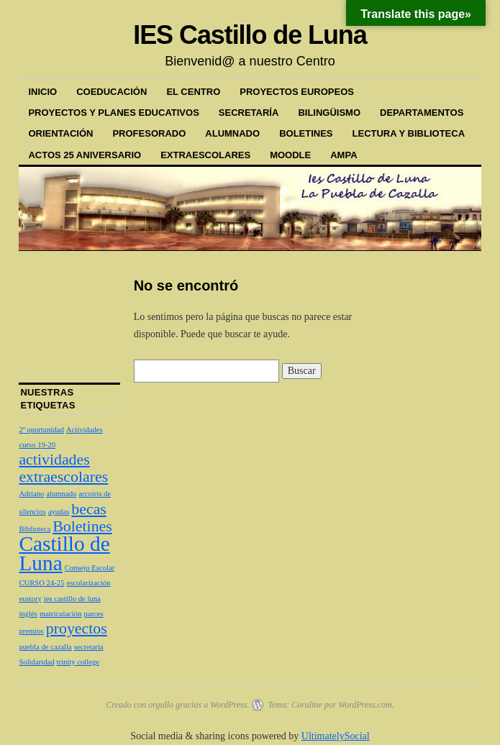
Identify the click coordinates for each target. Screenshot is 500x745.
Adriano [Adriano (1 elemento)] (31, 494)
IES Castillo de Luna (249, 35)
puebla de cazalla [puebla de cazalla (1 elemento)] (45, 647)
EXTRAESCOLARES (205, 155)
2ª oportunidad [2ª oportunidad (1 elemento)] (41, 430)
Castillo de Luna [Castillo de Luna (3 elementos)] (64, 553)
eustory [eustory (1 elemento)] (30, 599)
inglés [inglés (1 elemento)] (28, 614)
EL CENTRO (193, 91)
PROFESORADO (149, 133)
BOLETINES (305, 133)
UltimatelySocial (335, 736)
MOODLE (290, 155)
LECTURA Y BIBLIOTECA (409, 133)
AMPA (343, 155)
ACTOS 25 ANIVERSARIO (84, 155)
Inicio (42, 91)
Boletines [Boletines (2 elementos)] (82, 526)
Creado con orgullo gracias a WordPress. (177, 705)
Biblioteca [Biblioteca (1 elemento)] (34, 529)
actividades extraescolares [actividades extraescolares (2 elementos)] (63, 468)
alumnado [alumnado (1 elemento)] (61, 494)
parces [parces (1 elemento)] (93, 614)
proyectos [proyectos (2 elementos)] (76, 628)
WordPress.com (364, 705)
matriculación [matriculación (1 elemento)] (61, 614)
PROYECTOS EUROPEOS (297, 91)
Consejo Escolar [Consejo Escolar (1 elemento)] (90, 568)
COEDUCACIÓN (111, 91)
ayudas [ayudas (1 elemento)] (59, 512)
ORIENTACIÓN (60, 133)
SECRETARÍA (249, 112)
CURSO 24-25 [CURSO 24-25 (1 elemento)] (41, 583)
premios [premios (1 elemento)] (31, 631)
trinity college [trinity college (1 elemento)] (78, 662)
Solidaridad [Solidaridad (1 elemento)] (36, 662)
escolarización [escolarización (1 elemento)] (88, 583)
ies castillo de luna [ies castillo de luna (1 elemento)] (72, 599)
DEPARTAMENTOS (421, 112)
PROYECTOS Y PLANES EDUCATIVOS (113, 112)
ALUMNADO (232, 133)
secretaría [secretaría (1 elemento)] (89, 647)
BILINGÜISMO (329, 112)
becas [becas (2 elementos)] (88, 509)
